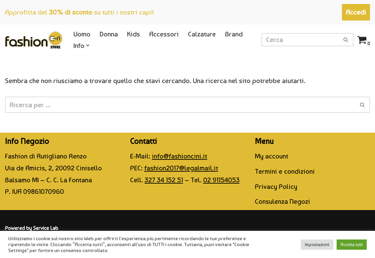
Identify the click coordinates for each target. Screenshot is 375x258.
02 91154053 (221, 180)
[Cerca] (300, 39)
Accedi (356, 12)
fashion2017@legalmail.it (181, 168)
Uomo (81, 34)
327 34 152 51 (164, 180)
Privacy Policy (276, 186)
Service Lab (45, 228)
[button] (88, 45)
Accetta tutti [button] (352, 244)
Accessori (164, 34)
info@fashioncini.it (179, 156)
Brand (234, 34)
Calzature (202, 34)
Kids (133, 34)
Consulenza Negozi (282, 201)
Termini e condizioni (285, 171)
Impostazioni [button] (317, 244)
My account (271, 156)
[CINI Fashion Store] (33, 39)
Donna (109, 34)
